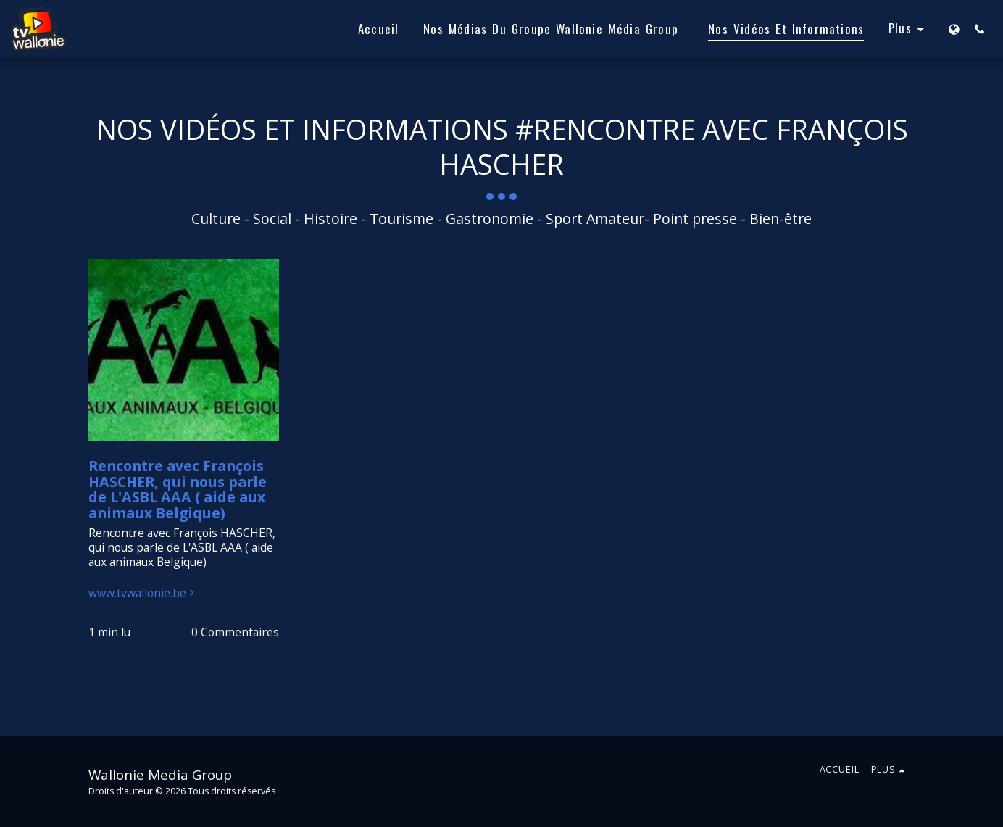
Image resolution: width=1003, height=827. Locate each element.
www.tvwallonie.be (143, 593)
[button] (979, 29)
